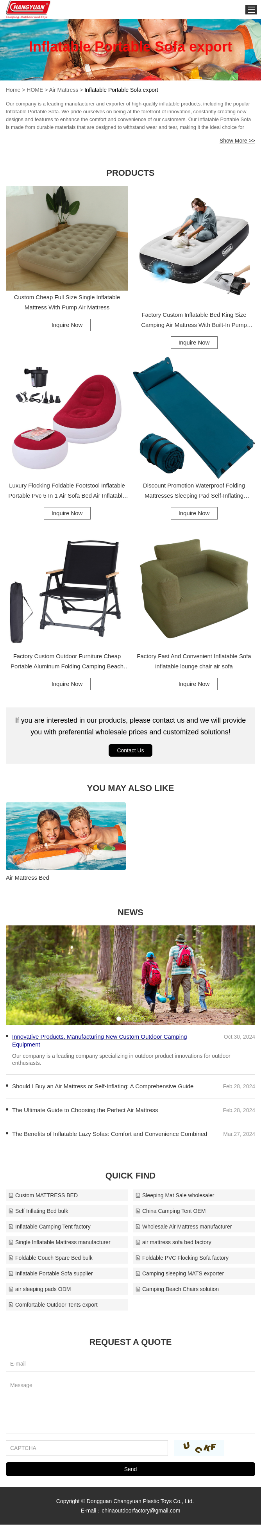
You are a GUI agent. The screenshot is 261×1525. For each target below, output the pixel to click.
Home (13, 90)
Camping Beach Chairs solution (177, 1289)
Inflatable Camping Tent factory (49, 1227)
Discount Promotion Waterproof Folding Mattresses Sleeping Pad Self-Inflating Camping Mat (194, 491)
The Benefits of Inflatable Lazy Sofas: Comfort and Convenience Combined (109, 1134)
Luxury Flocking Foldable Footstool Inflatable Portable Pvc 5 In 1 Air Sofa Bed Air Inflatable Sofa (67, 491)
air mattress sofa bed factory (173, 1242)
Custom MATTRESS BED (43, 1196)
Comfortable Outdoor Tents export (53, 1305)
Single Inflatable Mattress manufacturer (59, 1242)
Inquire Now (66, 324)
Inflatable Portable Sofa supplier (50, 1274)
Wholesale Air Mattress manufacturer (183, 1227)
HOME (35, 90)
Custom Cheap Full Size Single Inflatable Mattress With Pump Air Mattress (67, 302)
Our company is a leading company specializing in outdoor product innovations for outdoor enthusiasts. (121, 1059)
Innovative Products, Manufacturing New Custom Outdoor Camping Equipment (99, 1041)
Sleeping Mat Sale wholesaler (174, 1196)
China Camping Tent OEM (170, 1211)
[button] (118, 1019)
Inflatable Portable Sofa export (121, 90)
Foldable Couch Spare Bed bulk (50, 1258)
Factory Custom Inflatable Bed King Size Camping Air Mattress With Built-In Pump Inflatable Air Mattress (194, 320)
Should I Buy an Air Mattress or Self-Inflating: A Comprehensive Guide (102, 1086)
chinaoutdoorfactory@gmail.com (141, 1511)
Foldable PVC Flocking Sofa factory (182, 1258)
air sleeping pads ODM (39, 1289)
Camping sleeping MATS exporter (179, 1274)
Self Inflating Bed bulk (38, 1211)
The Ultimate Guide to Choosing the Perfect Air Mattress (85, 1110)
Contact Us (130, 750)
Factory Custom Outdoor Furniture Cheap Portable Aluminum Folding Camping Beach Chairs (66, 662)
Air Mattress (64, 90)
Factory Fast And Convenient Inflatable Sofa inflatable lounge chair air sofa (194, 661)
